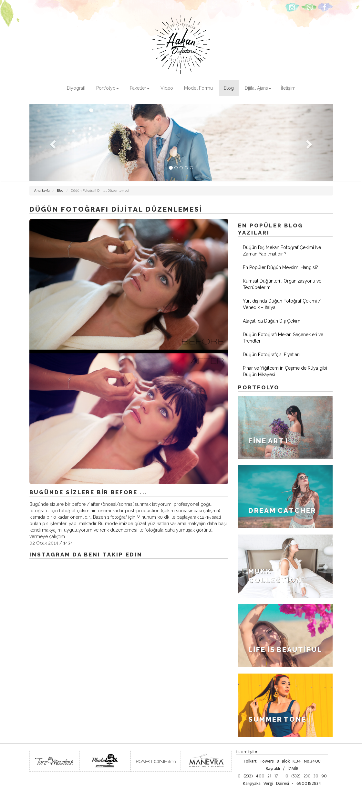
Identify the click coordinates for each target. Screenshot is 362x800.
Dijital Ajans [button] (258, 88)
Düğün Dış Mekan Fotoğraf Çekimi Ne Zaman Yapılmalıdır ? (282, 250)
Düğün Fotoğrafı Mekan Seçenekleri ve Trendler (283, 338)
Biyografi (76, 88)
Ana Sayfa (42, 190)
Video (166, 88)
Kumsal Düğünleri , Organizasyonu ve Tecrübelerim (282, 284)
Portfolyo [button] (107, 88)
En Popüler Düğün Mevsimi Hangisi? (280, 267)
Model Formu (198, 88)
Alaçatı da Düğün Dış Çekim (271, 321)
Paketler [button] (140, 88)
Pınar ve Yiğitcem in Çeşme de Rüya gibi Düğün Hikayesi (285, 371)
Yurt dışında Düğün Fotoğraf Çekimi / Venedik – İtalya (282, 304)
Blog (229, 88)
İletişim (288, 88)
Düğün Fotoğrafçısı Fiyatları (271, 354)
